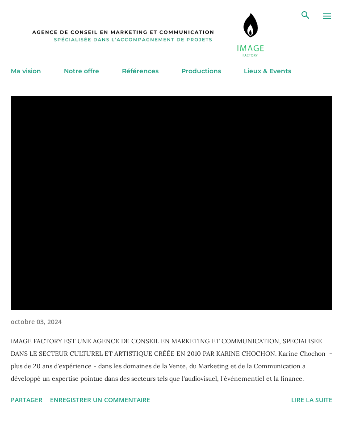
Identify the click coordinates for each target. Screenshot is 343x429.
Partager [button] (26, 400)
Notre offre (81, 71)
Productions (201, 71)
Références (140, 71)
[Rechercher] (305, 16)
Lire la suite (311, 400)
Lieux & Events (267, 71)
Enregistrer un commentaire (100, 400)
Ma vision (26, 71)
